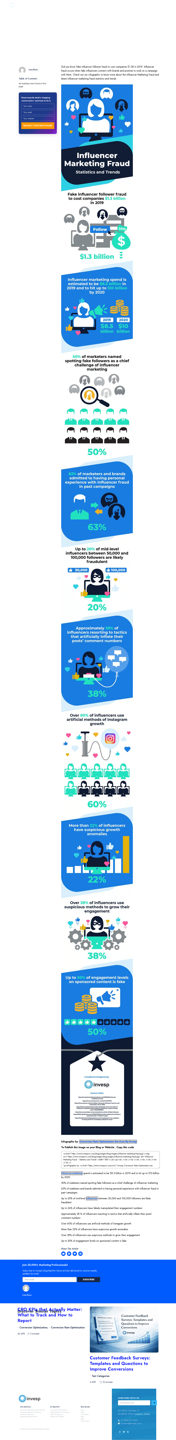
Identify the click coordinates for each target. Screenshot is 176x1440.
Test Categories (101, 1376)
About (85, 5)
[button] (63, 1253)
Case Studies (71, 5)
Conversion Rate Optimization (68, 1327)
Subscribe (149, 5)
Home (41, 5)
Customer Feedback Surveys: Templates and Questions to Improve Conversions (120, 1363)
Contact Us (135, 5)
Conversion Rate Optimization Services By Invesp (108, 1141)
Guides (96, 5)
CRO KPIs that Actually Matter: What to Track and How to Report (50, 1315)
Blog (124, 5)
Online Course (111, 5)
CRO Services (55, 5)
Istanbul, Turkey (142, 1414)
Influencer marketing (71, 1173)
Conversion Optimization (33, 1327)
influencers (91, 1198)
